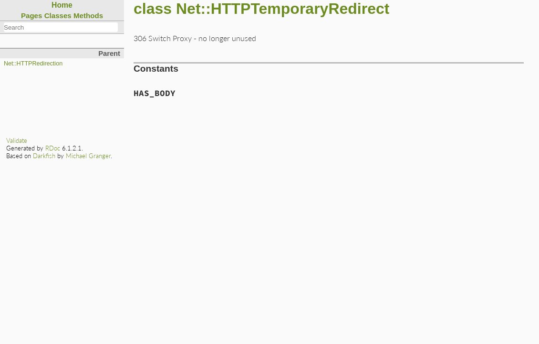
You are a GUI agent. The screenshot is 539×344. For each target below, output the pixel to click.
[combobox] (61, 27)
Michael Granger (88, 156)
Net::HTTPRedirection (33, 63)
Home (62, 5)
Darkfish (44, 156)
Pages (31, 15)
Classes (58, 15)
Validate (16, 140)
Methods (88, 15)
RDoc (52, 148)
